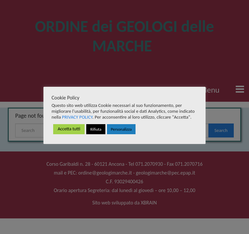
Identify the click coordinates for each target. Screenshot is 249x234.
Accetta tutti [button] (69, 129)
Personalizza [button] (121, 129)
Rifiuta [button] (95, 129)
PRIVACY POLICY (77, 117)
